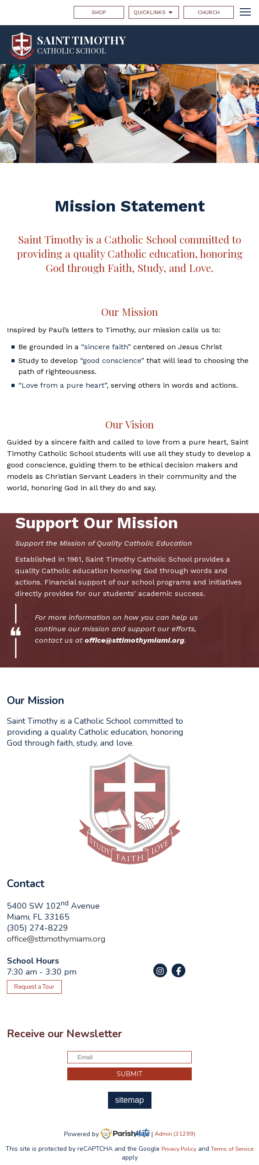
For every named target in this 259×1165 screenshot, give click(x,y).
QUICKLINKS (154, 12)
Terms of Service (232, 1149)
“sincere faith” (106, 346)
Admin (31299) (175, 1134)
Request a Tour (34, 987)
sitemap (129, 1100)
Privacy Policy (179, 1149)
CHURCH (209, 12)
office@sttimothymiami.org (56, 938)
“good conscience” (112, 360)
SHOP (99, 12)
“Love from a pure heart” (62, 385)
